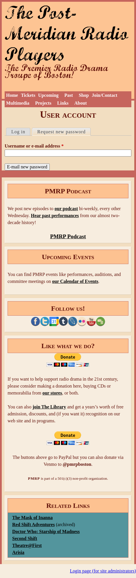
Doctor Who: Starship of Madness (46, 531)
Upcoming (48, 95)
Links (63, 103)
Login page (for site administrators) (103, 570)
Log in (18, 131)
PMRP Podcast (68, 236)
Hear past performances (55, 215)
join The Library (49, 406)
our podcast (66, 208)
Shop (84, 95)
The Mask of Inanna (32, 517)
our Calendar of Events (75, 281)
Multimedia (17, 103)
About (80, 103)
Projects (43, 103)
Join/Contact (104, 95)
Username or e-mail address (34, 145)
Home (12, 95)
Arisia (18, 552)
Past (69, 95)
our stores (52, 392)
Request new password (63, 131)
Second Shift (24, 538)
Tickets (28, 95)
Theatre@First (27, 545)
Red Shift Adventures (33, 524)
